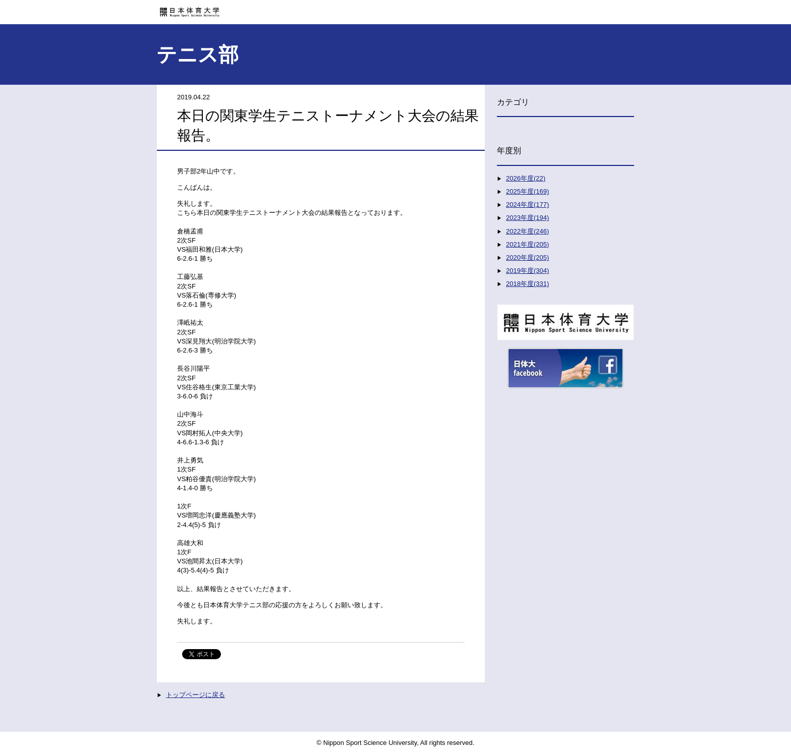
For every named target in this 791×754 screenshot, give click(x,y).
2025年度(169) (527, 191)
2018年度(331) (527, 283)
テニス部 (197, 54)
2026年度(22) (525, 178)
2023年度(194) (527, 217)
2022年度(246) (527, 231)
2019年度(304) (527, 270)
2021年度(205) (527, 244)
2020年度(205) (527, 257)
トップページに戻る (195, 695)
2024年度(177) (527, 204)
